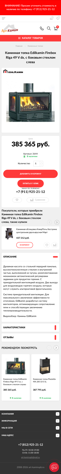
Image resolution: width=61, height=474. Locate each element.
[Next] (56, 347)
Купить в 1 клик (30, 184)
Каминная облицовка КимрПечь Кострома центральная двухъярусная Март (36, 231)
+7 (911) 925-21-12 (42, 28)
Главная (19, 46)
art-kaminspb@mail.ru (30, 457)
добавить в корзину (30, 174)
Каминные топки (35, 46)
